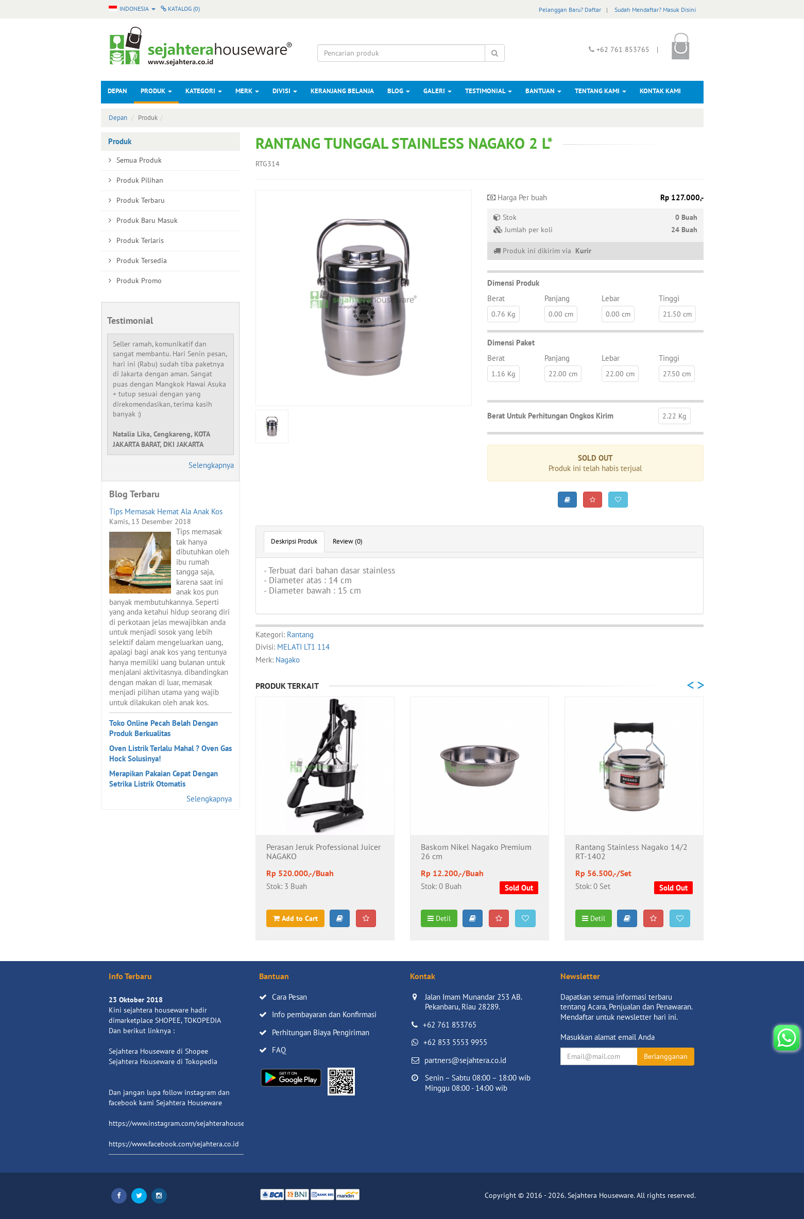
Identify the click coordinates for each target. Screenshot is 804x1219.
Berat (496, 298)
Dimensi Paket (511, 342)
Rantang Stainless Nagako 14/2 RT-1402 (631, 852)
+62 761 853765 (449, 1025)
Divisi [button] (284, 90)
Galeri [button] (437, 90)
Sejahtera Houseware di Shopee (158, 1051)
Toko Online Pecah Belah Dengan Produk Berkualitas (163, 728)
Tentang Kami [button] (600, 90)
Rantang (300, 634)
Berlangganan (666, 1056)
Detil (439, 918)
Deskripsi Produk (294, 541)
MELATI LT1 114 (303, 647)
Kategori (203, 90)
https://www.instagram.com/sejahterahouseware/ (185, 1123)
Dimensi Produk (513, 283)
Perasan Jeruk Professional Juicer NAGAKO (323, 852)
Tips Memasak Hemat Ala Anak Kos (166, 511)
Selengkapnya (211, 465)
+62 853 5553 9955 (455, 1042)
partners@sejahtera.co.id (465, 1060)
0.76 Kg (503, 314)
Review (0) (348, 541)
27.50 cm (677, 373)
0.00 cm (561, 314)
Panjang (557, 298)
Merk (247, 90)
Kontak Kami (660, 90)
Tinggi (669, 298)
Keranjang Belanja (342, 90)
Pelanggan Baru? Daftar (570, 9)
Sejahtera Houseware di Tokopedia (163, 1061)
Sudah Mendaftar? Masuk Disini (655, 9)
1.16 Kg (503, 373)
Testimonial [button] (488, 90)
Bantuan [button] (543, 90)
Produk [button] (156, 90)
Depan (117, 90)
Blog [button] (398, 90)
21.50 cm (677, 314)
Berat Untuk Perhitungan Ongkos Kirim (550, 416)
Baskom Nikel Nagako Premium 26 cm (476, 852)
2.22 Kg (674, 416)
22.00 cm (563, 373)
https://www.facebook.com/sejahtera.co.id (174, 1143)
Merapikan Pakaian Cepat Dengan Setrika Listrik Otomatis (163, 779)
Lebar (611, 298)
